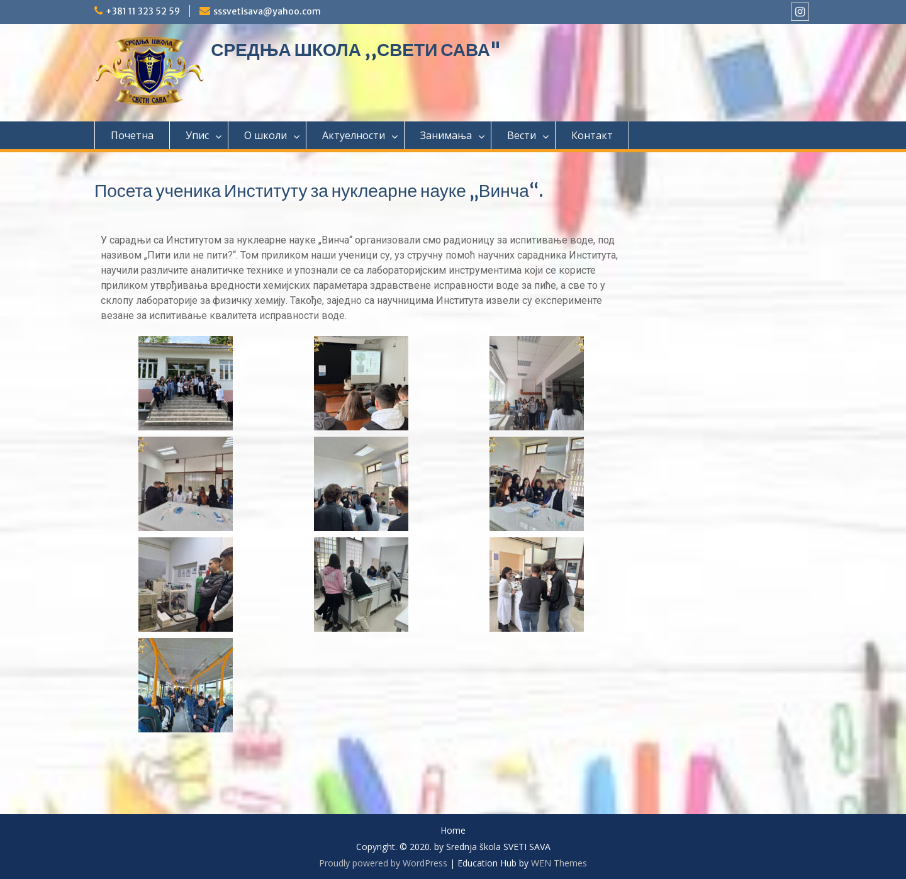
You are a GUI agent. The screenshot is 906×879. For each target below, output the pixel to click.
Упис (197, 135)
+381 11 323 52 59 (143, 11)
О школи (265, 135)
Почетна (132, 135)
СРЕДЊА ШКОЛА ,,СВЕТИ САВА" (356, 49)
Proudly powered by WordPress (383, 863)
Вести (521, 135)
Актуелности (353, 135)
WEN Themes (559, 863)
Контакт (592, 135)
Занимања (446, 135)
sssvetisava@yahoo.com (267, 11)
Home (453, 831)
